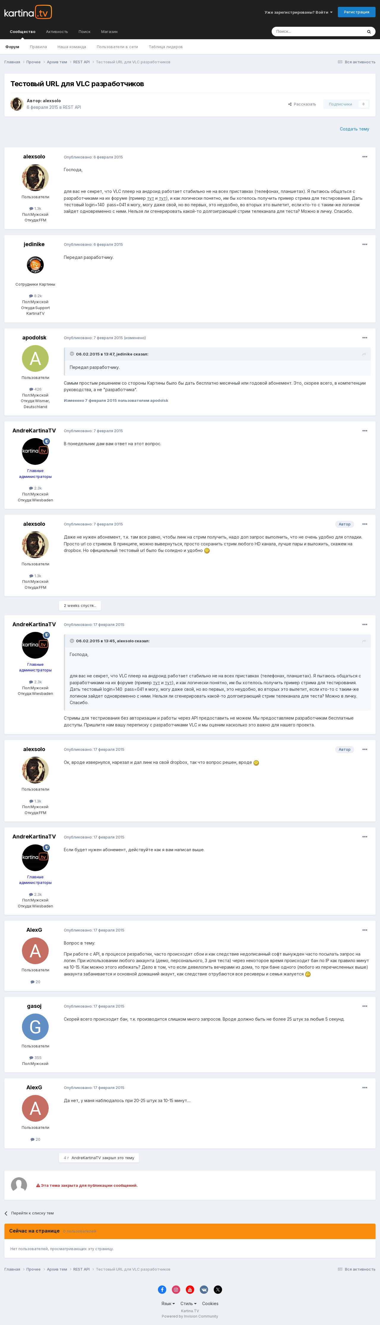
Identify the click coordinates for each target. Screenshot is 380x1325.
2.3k (35, 488)
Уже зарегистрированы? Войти (298, 12)
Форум (12, 46)
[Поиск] (301, 31)
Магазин (109, 31)
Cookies (210, 1303)
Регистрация (356, 12)
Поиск (85, 31)
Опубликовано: (93, 157)
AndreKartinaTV (34, 430)
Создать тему (354, 128)
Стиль (188, 1303)
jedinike (34, 244)
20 (35, 981)
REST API (72, 107)
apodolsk (34, 337)
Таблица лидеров (166, 46)
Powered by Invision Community (190, 1316)
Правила (38, 46)
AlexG (34, 930)
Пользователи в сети (117, 46)
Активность (57, 31)
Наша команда (72, 46)
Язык (168, 1303)
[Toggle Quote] (72, 353)
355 (35, 1057)
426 (35, 389)
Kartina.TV (190, 1311)
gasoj (34, 1006)
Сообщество (22, 34)
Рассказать (302, 104)
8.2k (35, 295)
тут (150, 198)
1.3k (35, 208)
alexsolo (52, 100)
